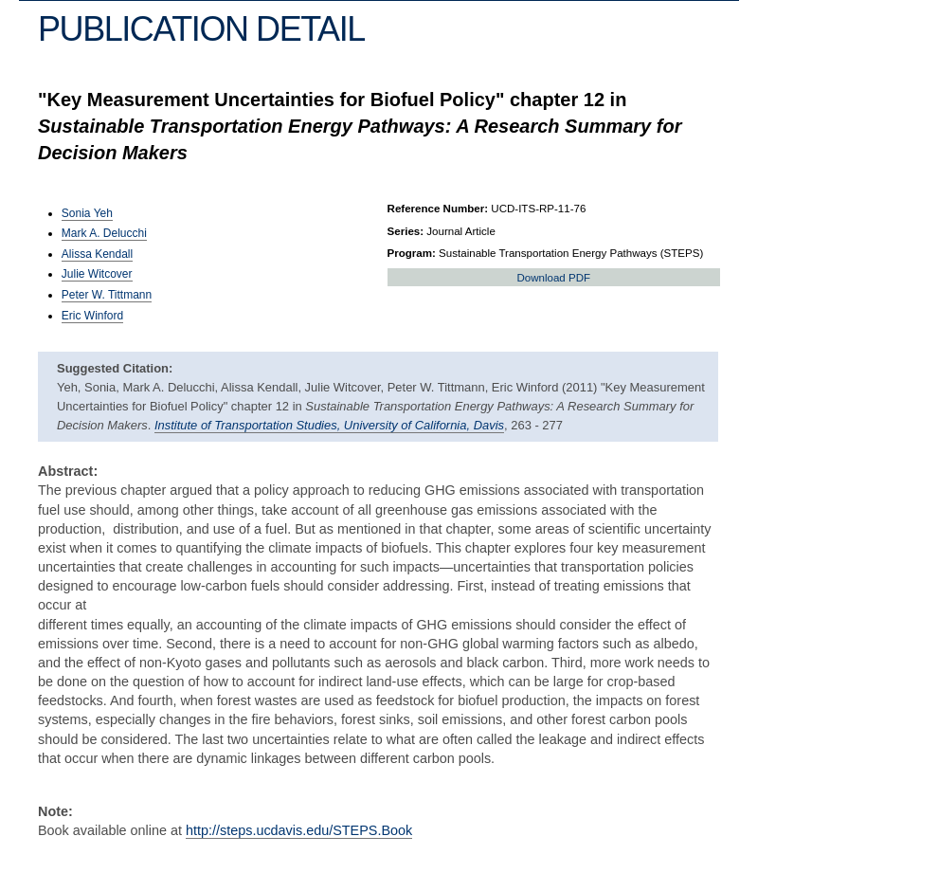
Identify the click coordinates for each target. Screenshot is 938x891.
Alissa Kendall (97, 254)
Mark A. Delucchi (104, 233)
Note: (55, 811)
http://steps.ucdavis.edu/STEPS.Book (299, 830)
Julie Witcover (97, 274)
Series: (406, 231)
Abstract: (68, 471)
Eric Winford (92, 315)
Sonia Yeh (87, 213)
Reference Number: (438, 208)
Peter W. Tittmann (107, 294)
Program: (412, 253)
